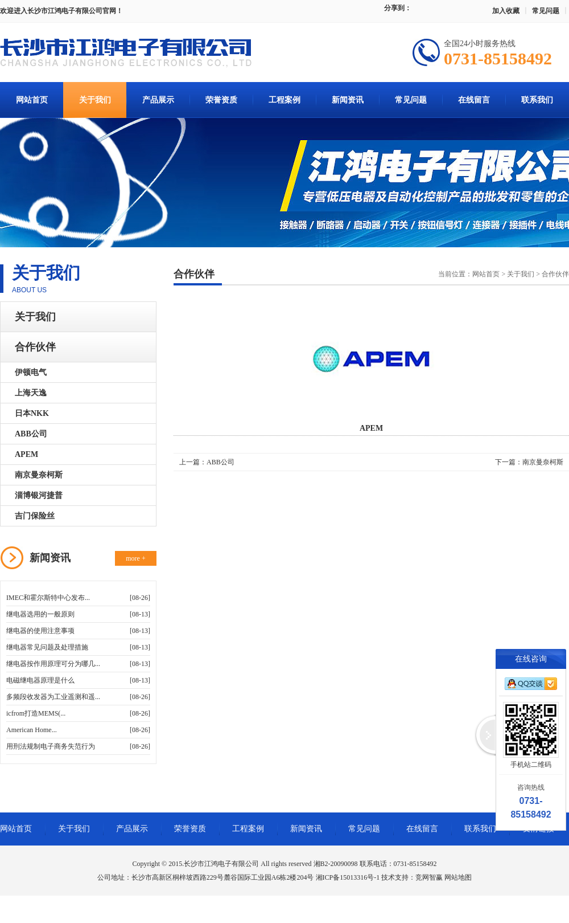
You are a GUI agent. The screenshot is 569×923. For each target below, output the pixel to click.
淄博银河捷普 (39, 495)
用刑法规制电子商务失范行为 (50, 746)
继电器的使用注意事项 (40, 631)
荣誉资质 (221, 100)
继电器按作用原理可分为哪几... (53, 664)
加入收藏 (505, 11)
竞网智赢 (429, 877)
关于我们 (95, 100)
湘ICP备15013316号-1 (348, 877)
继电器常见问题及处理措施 (47, 647)
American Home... (31, 730)
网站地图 (458, 877)
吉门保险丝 (35, 516)
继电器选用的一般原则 (40, 614)
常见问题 (545, 11)
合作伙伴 (35, 347)
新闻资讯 (348, 100)
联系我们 (537, 100)
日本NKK (32, 413)
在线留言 (474, 100)
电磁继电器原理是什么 (40, 680)
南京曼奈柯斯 (39, 475)
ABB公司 (31, 434)
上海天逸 (31, 393)
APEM (26, 454)
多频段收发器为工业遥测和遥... (53, 697)
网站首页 (32, 100)
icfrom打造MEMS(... (35, 713)
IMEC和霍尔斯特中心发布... (48, 598)
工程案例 (284, 100)
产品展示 (158, 100)
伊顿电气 (31, 372)
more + (135, 558)
